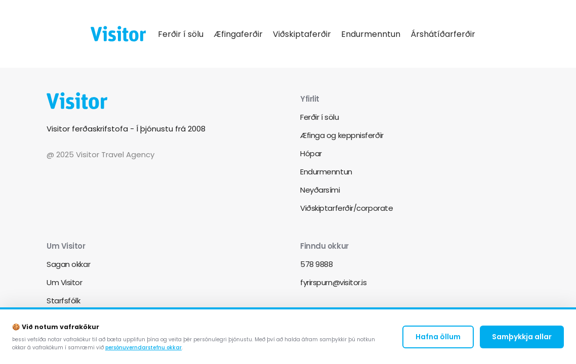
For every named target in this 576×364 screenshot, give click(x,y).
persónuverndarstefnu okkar (143, 350)
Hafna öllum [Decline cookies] (438, 339)
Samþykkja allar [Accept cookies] (522, 339)
